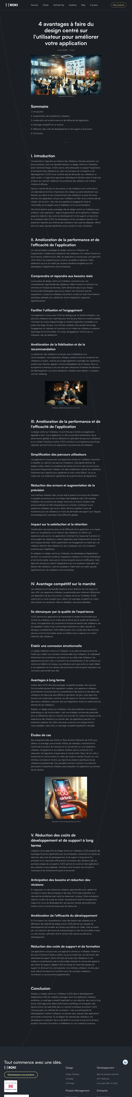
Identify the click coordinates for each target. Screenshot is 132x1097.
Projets (45, 5)
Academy (73, 5)
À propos (94, 5)
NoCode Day (58, 5)
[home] (12, 5)
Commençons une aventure (21, 1074)
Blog (83, 5)
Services (34, 5)
